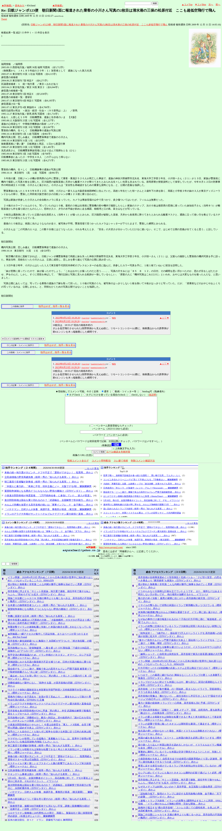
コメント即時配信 (101, 466)
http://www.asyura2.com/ (111, 552)
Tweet (4, 19)
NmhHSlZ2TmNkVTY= (98, 318)
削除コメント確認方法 (143, 466)
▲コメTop (187, 4)
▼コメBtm (200, 4)
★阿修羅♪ (7, 5)
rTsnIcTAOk (85, 318)
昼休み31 (19, 5)
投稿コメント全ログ (78, 466)
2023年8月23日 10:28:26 (67, 318)
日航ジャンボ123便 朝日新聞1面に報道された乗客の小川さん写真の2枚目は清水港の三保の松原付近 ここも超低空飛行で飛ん (99, 24)
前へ (218, 4)
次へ (210, 4)
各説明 (152, 394)
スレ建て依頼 (121, 466)
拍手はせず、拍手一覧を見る (54, 306)
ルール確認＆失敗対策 (118, 457)
